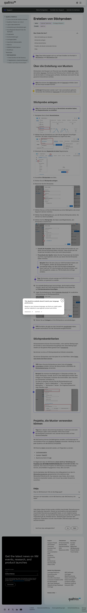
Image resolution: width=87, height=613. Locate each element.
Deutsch (37, 311)
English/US (28, 311)
